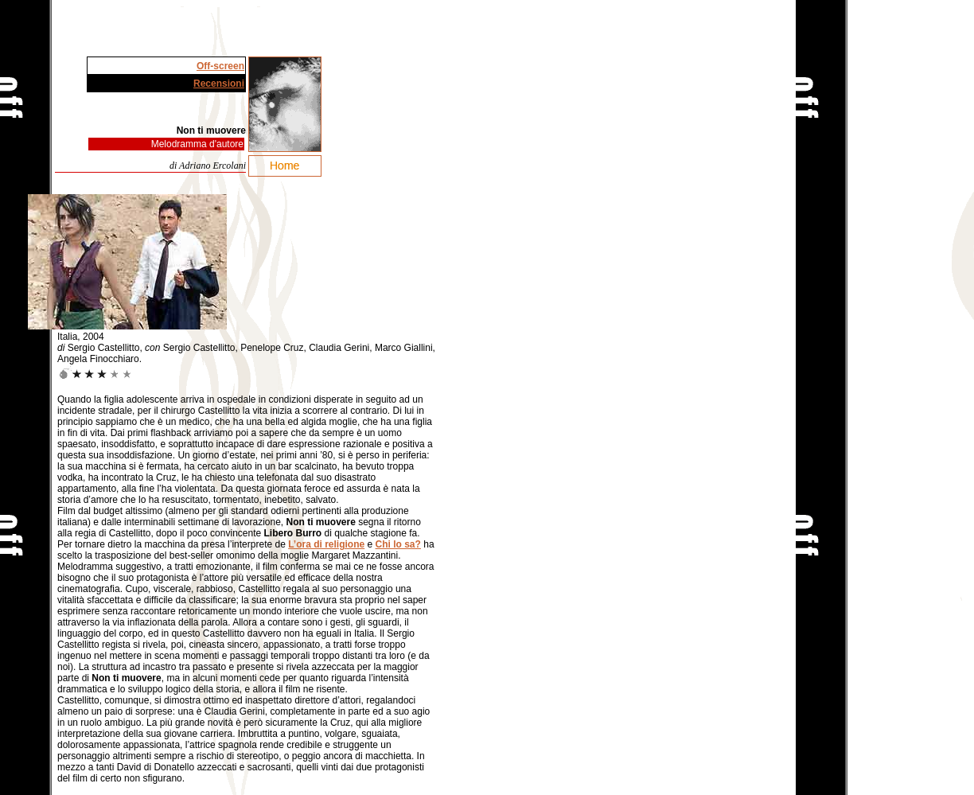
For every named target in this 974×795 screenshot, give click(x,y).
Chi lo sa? (398, 544)
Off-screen (220, 66)
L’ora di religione (326, 544)
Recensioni (218, 83)
